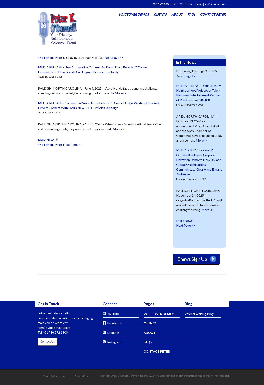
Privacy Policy (82, 376)
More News (46, 140)
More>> (120, 93)
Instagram (114, 342)
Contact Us (47, 341)
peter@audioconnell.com (210, 4)
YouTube (113, 314)
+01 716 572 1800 (55, 332)
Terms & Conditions (54, 376)
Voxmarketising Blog (199, 314)
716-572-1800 (161, 4)
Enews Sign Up (197, 259)
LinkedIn (113, 332)
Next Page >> (114, 57)
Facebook (114, 323)
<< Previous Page (50, 57)
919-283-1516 (183, 4)
